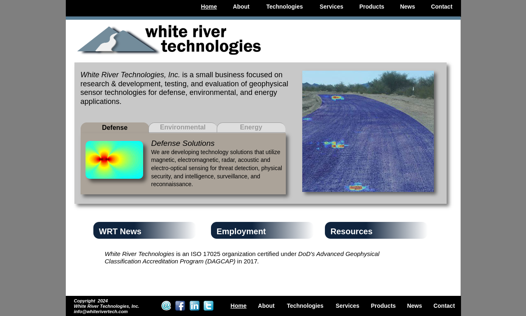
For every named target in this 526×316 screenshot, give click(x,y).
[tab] (115, 127)
